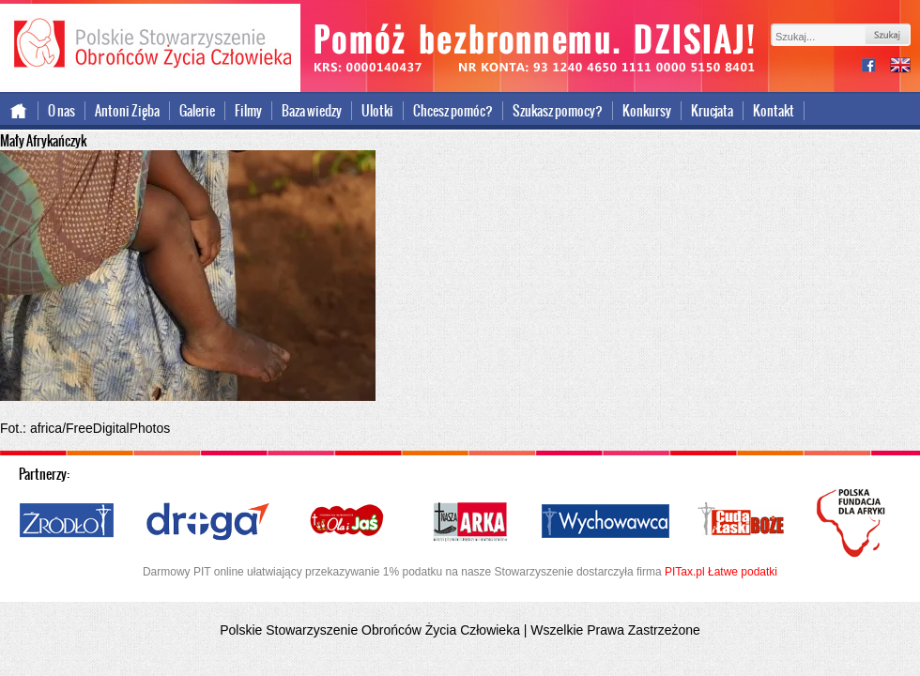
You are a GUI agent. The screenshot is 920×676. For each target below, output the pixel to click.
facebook (876, 67)
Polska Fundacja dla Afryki (853, 523)
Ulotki (377, 110)
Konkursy (646, 110)
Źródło (67, 522)
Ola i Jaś (348, 522)
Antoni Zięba (127, 110)
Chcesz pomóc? (453, 110)
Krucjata (712, 110)
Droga (208, 522)
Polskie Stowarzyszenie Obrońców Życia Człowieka (150, 45)
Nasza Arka (469, 522)
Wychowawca (605, 522)
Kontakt (773, 110)
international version (900, 67)
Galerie (197, 110)
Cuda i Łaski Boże (741, 522)
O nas (61, 110)
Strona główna (19, 110)
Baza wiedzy (312, 110)
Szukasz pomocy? (558, 110)
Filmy (248, 110)
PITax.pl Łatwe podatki (721, 571)
